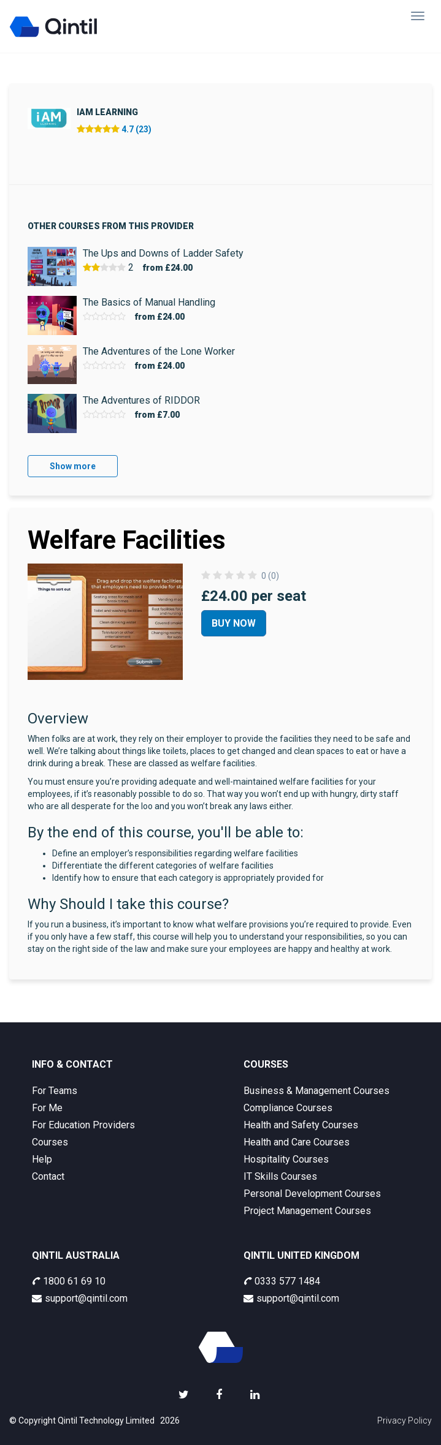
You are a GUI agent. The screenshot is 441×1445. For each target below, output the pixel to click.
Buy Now (234, 623)
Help (42, 1159)
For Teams (54, 1090)
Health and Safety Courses (301, 1125)
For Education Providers (83, 1125)
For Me (47, 1108)
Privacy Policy (404, 1420)
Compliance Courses (288, 1108)
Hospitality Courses (286, 1159)
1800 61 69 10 (68, 1281)
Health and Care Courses (297, 1142)
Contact (48, 1176)
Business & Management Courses (316, 1090)
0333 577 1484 (282, 1281)
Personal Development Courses (312, 1193)
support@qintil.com (80, 1298)
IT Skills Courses (280, 1176)
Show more (73, 466)
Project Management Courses (307, 1211)
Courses (50, 1142)
